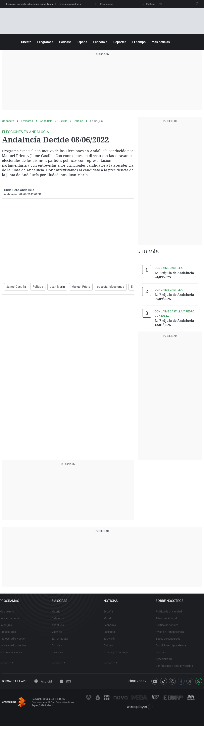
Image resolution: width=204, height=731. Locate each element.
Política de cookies (169, 626)
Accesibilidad (166, 660)
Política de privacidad (171, 613)
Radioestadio (10, 633)
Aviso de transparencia (172, 633)
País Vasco (61, 654)
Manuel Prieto (77, 286)
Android (43, 687)
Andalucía (46, 120)
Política (35, 286)
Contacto (164, 654)
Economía (100, 42)
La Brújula (96, 120)
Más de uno (9, 613)
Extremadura (62, 640)
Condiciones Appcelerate (173, 647)
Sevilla (63, 120)
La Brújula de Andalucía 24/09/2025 (174, 275)
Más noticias (161, 42)
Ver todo (9, 665)
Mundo (110, 620)
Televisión (112, 640)
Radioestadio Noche (14, 640)
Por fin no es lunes (13, 654)
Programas (45, 42)
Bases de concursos (170, 640)
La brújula (8, 626)
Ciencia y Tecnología (118, 654)
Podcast (65, 42)
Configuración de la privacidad (176, 667)
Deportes (119, 42)
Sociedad (111, 633)
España (82, 42)
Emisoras (27, 120)
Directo (26, 42)
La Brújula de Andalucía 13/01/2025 (174, 321)
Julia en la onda (11, 620)
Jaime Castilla (15, 286)
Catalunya (60, 620)
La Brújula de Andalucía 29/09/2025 (174, 296)
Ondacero (8, 120)
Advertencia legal (168, 620)
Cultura (110, 647)
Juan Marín (54, 286)
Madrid (58, 613)
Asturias (59, 647)
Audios (79, 120)
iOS (65, 687)
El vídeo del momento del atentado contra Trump (29, 4)
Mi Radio (148, 4)
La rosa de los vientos (15, 647)
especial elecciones (104, 286)
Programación (104, 4)
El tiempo (139, 42)
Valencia (59, 633)
